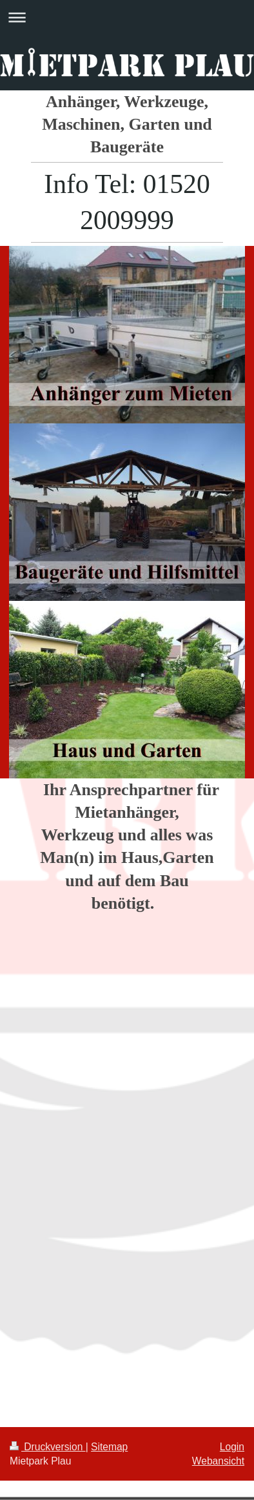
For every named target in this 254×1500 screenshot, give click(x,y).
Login (232, 1446)
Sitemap (109, 1446)
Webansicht (218, 1460)
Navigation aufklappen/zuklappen (127, 17)
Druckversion (48, 1446)
